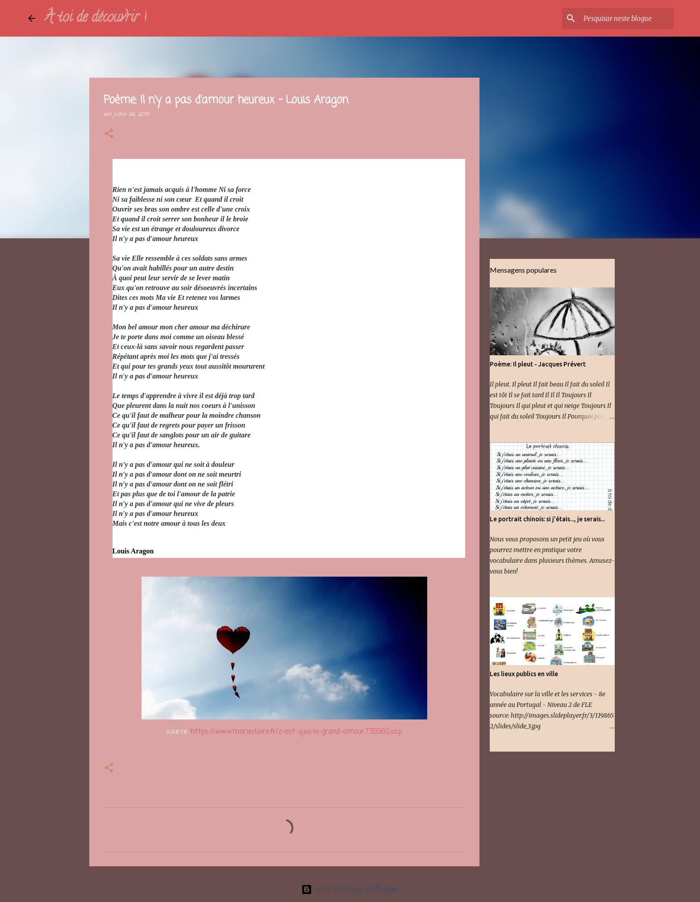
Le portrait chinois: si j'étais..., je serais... (547, 519)
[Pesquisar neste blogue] (627, 18)
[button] (109, 134)
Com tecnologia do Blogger (350, 889)
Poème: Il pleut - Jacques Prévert (538, 364)
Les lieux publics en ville (524, 674)
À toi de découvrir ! (95, 18)
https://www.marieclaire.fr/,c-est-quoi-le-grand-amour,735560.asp (296, 732)
